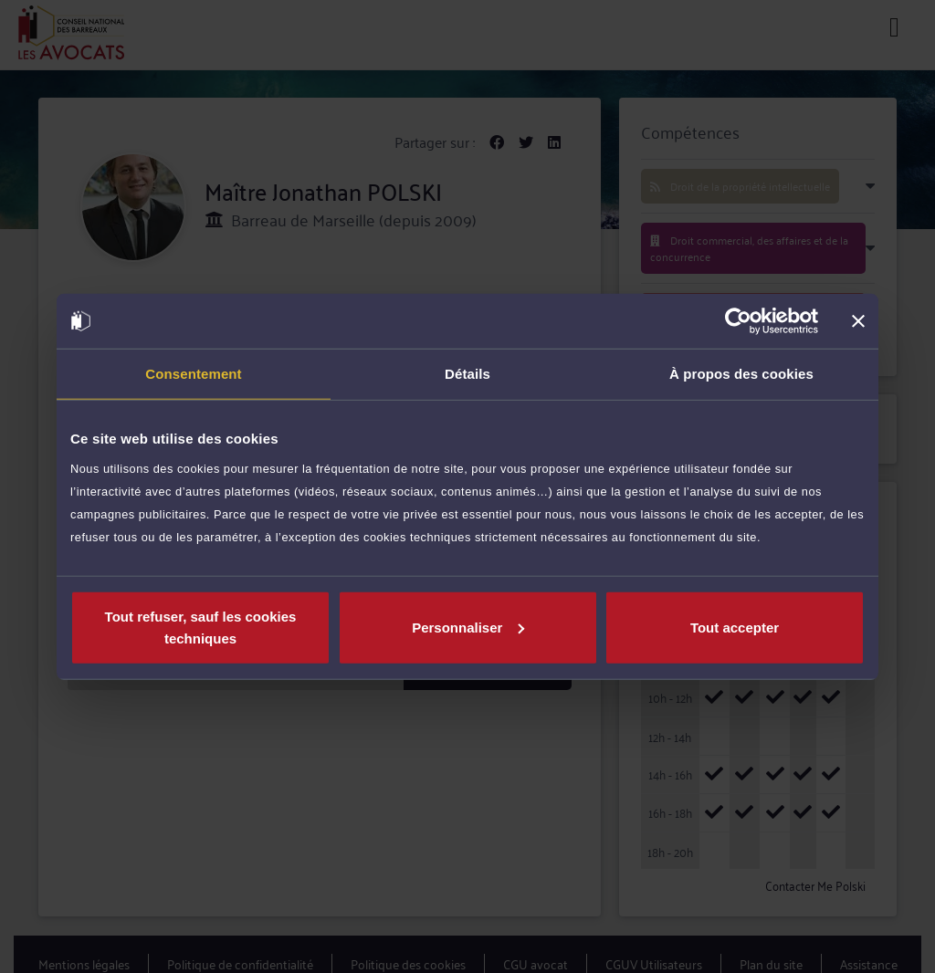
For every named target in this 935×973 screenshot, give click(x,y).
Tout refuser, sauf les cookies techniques (201, 626)
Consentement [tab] (193, 374)
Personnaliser (468, 626)
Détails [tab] (467, 374)
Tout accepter (734, 626)
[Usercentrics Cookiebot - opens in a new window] (738, 321)
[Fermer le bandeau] (858, 321)
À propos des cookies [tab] (741, 374)
